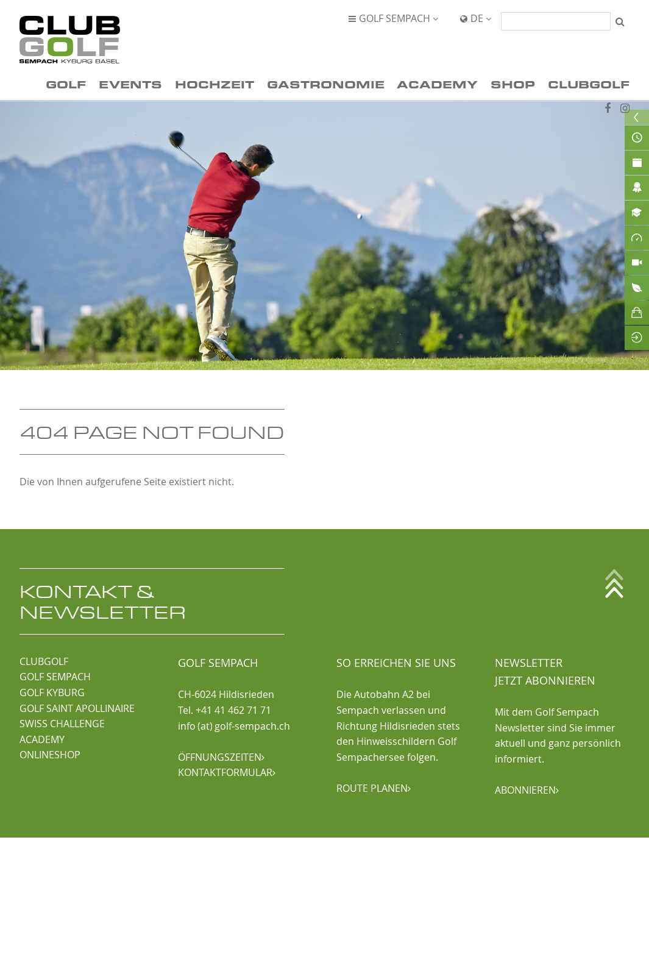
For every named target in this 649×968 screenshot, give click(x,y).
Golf (66, 83)
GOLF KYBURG (52, 692)
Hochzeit (214, 83)
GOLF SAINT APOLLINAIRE (77, 708)
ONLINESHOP (50, 754)
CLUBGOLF (44, 661)
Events (130, 83)
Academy (437, 83)
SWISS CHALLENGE (62, 723)
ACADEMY (42, 739)
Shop (513, 83)
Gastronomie (326, 83)
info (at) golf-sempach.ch (234, 726)
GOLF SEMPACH (55, 676)
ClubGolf (588, 83)
